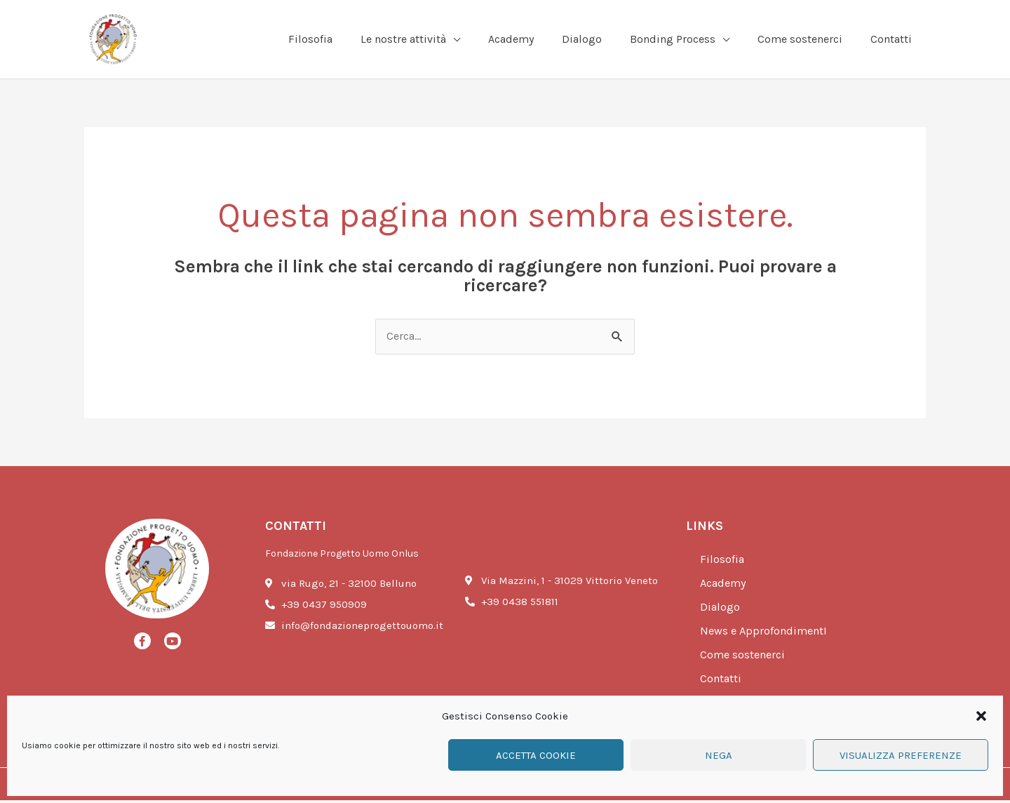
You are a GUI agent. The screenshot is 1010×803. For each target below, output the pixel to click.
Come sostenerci (745, 658)
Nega (718, 755)
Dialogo (720, 610)
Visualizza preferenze (901, 755)
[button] (981, 716)
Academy (725, 586)
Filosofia (723, 562)
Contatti (722, 682)
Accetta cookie (536, 755)
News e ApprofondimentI (766, 634)
